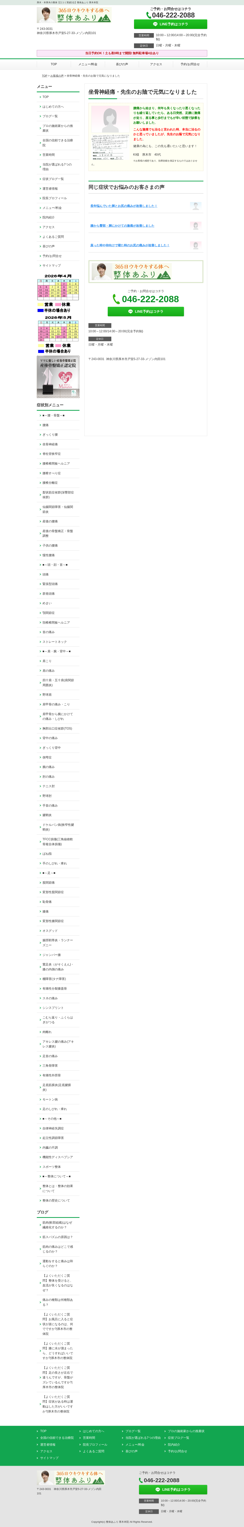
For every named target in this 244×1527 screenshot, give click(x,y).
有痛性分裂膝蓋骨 (55, 988)
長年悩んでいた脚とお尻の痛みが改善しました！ (123, 206)
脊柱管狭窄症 (52, 453)
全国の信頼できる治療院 (58, 143)
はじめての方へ (53, 106)
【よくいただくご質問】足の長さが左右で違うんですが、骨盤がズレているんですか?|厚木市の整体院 (58, 1377)
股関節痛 (49, 882)
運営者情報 (50, 188)
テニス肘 (49, 786)
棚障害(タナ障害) (54, 978)
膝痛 (46, 911)
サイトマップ (52, 265)
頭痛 (46, 574)
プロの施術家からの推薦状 (58, 128)
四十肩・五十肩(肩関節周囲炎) (58, 683)
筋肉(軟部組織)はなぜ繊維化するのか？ (57, 1225)
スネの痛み (50, 998)
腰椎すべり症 (52, 473)
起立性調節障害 (53, 1137)
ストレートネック (55, 641)
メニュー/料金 (87, 64)
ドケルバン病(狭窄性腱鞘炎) (58, 827)
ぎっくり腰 (50, 434)
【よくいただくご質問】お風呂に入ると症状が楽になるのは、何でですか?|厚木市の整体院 (58, 1324)
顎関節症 (49, 612)
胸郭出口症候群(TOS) (57, 728)
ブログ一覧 (50, 116)
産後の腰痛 (50, 521)
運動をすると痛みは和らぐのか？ (58, 1264)
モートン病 (50, 1099)
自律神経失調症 (53, 1128)
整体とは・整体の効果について (58, 1188)
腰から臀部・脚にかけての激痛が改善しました (122, 225)
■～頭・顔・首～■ (55, 564)
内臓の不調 (50, 1147)
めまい (47, 603)
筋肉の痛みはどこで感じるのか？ (58, 1249)
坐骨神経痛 (50, 444)
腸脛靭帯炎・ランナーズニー (58, 943)
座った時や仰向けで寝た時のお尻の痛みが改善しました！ (130, 245)
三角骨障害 (50, 1065)
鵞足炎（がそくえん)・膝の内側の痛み (58, 967)
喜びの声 (122, 64)
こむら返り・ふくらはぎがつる (58, 1020)
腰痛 (46, 425)
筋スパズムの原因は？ (59, 1237)
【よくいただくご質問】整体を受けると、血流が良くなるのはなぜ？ (58, 1283)
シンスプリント (53, 1007)
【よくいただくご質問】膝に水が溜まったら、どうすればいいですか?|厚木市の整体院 (58, 1351)
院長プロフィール (55, 198)
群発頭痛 (49, 593)
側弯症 (47, 757)
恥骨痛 (47, 901)
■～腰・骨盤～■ (53, 415)
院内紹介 (49, 217)
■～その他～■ (52, 1118)
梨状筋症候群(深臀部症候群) (58, 495)
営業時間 (49, 154)
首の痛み (49, 632)
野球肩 (47, 694)
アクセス (156, 64)
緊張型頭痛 (50, 584)
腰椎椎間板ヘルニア (56, 463)
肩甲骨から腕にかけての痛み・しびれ (58, 716)
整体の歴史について (56, 1200)
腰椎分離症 (50, 482)
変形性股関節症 (53, 892)
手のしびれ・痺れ (55, 863)
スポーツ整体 (52, 1166)
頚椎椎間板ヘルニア (56, 622)
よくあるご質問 (53, 236)
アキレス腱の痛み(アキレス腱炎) (58, 1044)
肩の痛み (49, 670)
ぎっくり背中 (52, 747)
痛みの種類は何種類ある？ (58, 1302)
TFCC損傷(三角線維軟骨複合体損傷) (58, 842)
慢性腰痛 (49, 555)
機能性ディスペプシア (58, 1157)
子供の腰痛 (50, 545)
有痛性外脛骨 (52, 1075)
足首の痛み (50, 1056)
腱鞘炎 (47, 815)
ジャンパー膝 (52, 954)
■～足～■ (49, 873)
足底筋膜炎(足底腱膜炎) (57, 1087)
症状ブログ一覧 (53, 179)
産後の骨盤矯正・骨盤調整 (58, 533)
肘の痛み (49, 776)
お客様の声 (57, 75)
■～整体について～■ (57, 1176)
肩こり (47, 661)
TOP (54, 64)
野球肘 (47, 795)
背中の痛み (50, 738)
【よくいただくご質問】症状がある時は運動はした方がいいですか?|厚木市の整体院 (58, 1404)
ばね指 (47, 853)
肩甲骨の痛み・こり (56, 704)
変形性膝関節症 (53, 921)
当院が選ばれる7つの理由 (57, 167)
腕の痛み (49, 767)
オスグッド (50, 930)
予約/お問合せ (190, 64)
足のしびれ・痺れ (55, 1109)
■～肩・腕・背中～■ (57, 651)
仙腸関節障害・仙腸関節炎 (58, 509)
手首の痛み (50, 805)
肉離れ (47, 1032)
